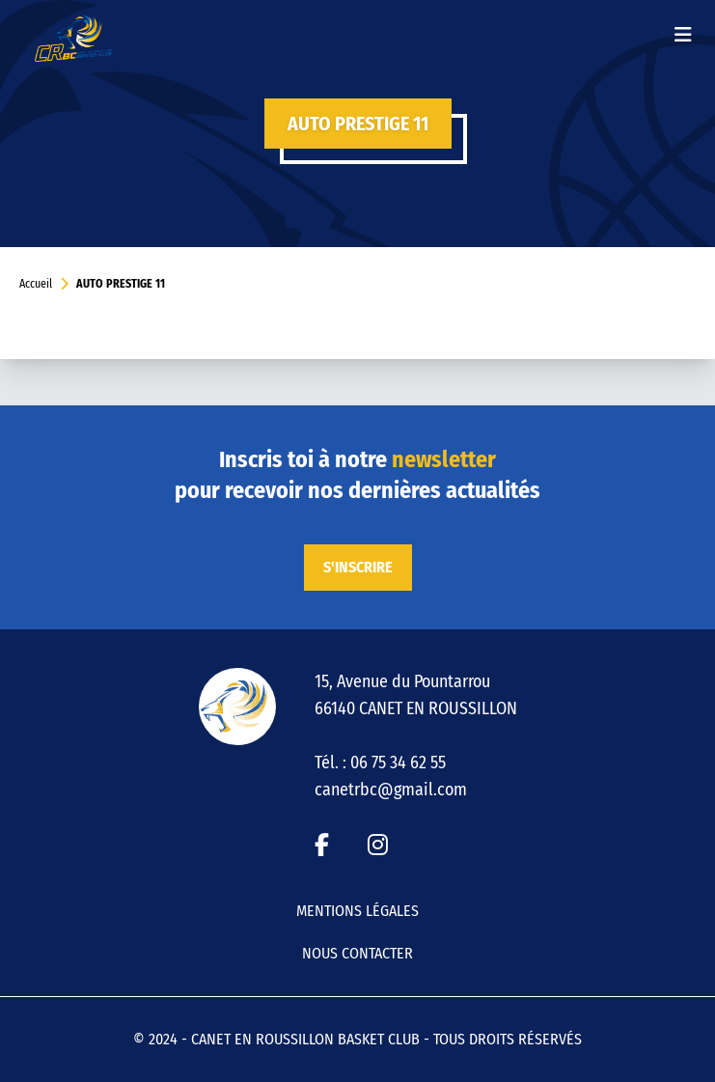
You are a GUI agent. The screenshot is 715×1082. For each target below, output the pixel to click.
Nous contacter (357, 953)
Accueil (35, 284)
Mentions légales (357, 911)
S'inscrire (358, 567)
